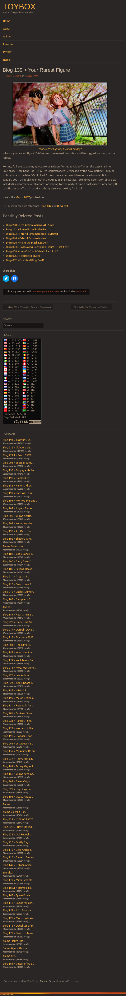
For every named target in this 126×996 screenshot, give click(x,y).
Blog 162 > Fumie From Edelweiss (26, 229)
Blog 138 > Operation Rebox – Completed (28, 307)
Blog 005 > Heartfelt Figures (23, 255)
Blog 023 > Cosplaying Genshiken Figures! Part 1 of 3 (38, 246)
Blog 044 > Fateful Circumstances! (26, 238)
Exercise (8, 44)
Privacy (7, 52)
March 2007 (23, 197)
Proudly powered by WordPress (21, 981)
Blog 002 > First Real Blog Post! (25, 260)
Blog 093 (62, 205)
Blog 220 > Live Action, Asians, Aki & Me (30, 224)
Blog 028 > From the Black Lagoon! (27, 242)
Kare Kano (53, 291)
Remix (6, 59)
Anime (7, 36)
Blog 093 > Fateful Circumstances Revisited (32, 233)
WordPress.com (70, 981)
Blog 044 (46, 205)
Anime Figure (40, 291)
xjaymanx (31, 76)
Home (6, 21)
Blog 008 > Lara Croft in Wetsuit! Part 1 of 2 (32, 251)
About (6, 28)
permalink (81, 291)
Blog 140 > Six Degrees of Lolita (91, 307)
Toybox (19, 6)
